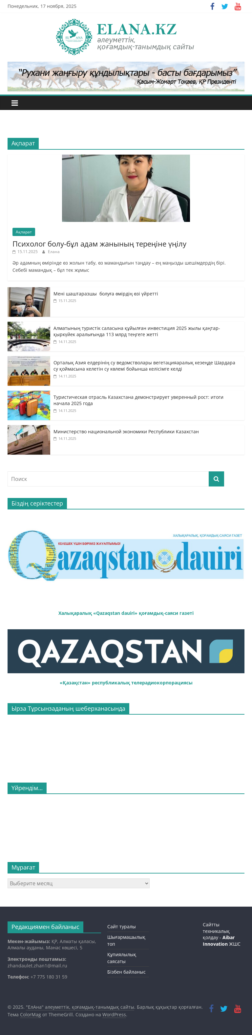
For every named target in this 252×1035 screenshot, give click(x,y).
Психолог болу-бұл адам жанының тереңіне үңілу (99, 243)
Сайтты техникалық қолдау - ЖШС (222, 934)
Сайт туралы (121, 926)
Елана (54, 251)
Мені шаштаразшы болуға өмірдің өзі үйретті (105, 294)
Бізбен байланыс (126, 972)
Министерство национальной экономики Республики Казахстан (126, 431)
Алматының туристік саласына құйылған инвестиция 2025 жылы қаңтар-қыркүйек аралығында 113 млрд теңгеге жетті (136, 331)
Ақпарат (24, 232)
